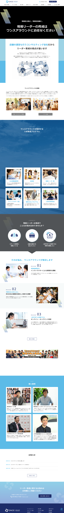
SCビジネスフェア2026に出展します (17, 460)
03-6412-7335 (44, 1)
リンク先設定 (14, 177)
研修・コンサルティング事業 (18, 114)
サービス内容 (14, 4)
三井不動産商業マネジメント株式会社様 (43, 434)
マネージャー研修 (30, 510)
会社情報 (42, 4)
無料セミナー (28, 4)
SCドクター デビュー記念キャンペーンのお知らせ (20, 464)
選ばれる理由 (6, 4)
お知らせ (39, 512)
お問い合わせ (53, 1)
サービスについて (30, 508)
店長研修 (28, 512)
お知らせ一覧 (31, 475)
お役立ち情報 (35, 4)
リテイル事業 (45, 114)
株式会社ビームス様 (11, 406)
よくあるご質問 (57, 4)
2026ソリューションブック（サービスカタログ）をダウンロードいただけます (25, 468)
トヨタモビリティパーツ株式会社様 (15, 433)
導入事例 (21, 4)
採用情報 (49, 4)
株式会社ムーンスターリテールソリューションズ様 (45, 406)
